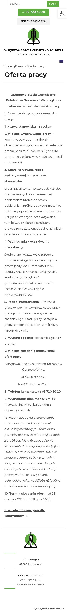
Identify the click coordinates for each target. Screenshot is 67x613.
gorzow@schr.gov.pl (33, 21)
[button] (62, 13)
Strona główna (13, 66)
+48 (33, 12)
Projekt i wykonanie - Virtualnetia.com (48, 609)
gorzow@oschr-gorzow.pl (30, 583)
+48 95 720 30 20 (34, 575)
